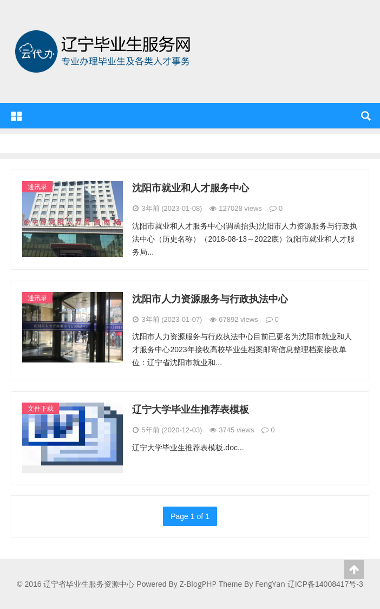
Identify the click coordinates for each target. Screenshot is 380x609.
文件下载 (41, 408)
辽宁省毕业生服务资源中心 (105, 84)
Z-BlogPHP (198, 584)
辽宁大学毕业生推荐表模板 (190, 409)
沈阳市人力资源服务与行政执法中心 (210, 298)
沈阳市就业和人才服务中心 (190, 187)
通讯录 (37, 186)
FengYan (270, 584)
